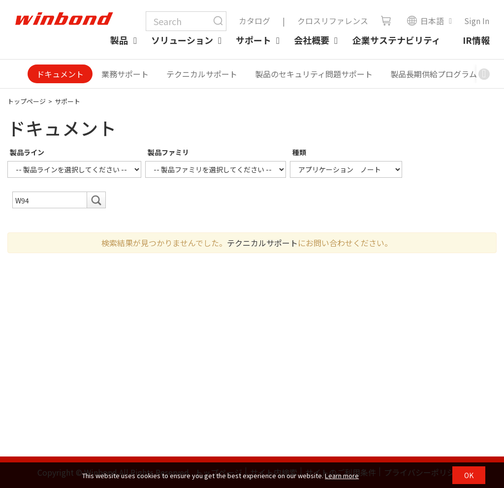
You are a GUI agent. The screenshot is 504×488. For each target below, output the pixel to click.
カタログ (254, 21)
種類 (299, 152)
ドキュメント (60, 74)
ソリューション (182, 39)
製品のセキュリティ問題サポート (314, 74)
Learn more (342, 475)
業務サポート (125, 74)
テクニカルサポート (201, 74)
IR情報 (476, 39)
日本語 (425, 21)
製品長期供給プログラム (433, 74)
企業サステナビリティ (396, 39)
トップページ (26, 101)
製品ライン (27, 152)
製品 (119, 39)
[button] (483, 74)
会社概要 (311, 39)
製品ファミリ (168, 152)
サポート (253, 39)
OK (468, 475)
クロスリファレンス (332, 21)
